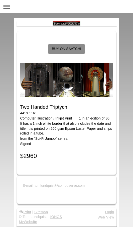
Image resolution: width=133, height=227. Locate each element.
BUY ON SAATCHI (66, 49)
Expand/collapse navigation (66, 6)
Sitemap (41, 212)
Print (25, 212)
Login (109, 212)
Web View (106, 217)
